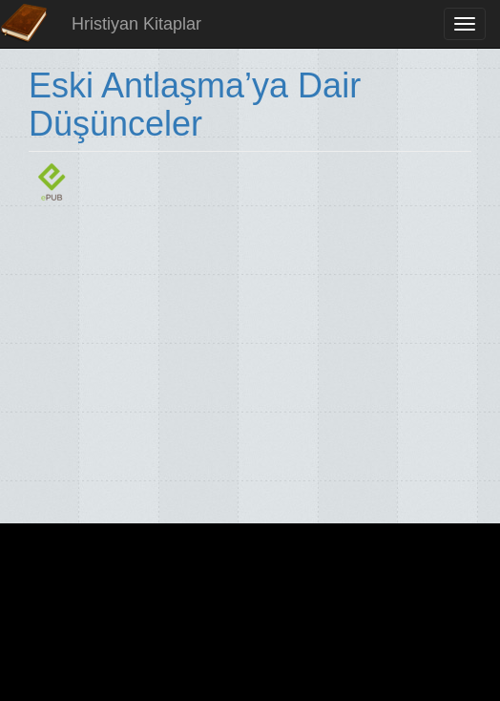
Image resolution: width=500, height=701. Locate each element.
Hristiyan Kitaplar (136, 23)
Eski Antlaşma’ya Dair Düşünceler (195, 104)
